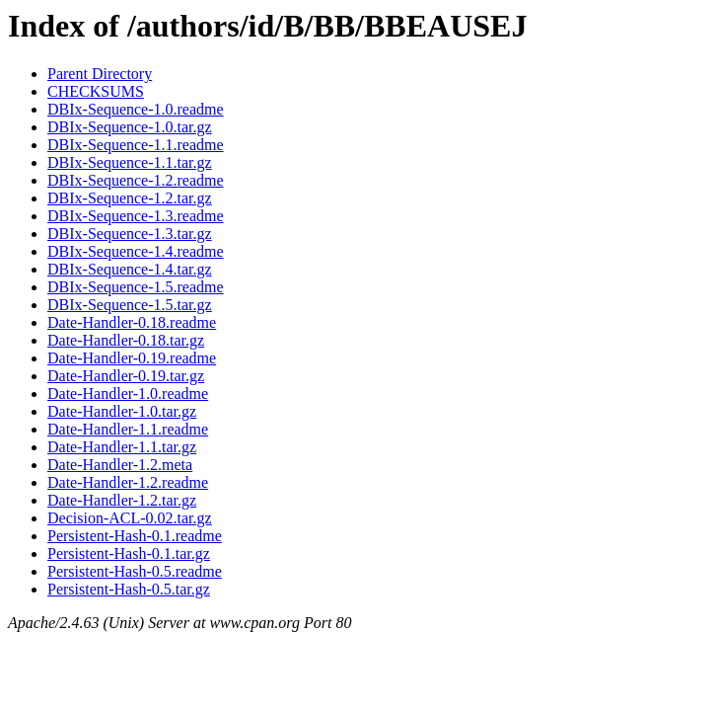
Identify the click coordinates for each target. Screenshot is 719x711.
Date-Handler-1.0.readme (127, 393)
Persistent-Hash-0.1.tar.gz (128, 553)
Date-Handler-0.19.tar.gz (125, 375)
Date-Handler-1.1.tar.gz (121, 446)
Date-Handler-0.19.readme (131, 358)
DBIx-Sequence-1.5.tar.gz (129, 304)
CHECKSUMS (95, 91)
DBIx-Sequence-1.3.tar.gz (129, 233)
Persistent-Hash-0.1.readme (134, 535)
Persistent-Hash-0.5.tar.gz (128, 589)
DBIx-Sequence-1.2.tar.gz (129, 198)
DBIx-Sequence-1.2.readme (135, 180)
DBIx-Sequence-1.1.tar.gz (129, 162)
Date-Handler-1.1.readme (127, 429)
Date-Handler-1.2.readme (127, 482)
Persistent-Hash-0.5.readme (134, 571)
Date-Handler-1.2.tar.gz (121, 500)
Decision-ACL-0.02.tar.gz (129, 518)
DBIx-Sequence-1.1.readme (135, 144)
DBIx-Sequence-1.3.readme (135, 215)
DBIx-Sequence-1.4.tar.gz (129, 269)
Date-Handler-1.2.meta (119, 464)
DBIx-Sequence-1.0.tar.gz (129, 126)
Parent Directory (99, 73)
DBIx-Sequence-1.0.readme (135, 109)
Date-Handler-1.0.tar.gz (121, 411)
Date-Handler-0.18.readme (131, 322)
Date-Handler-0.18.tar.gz (125, 340)
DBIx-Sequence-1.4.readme (135, 251)
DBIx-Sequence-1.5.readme (135, 286)
